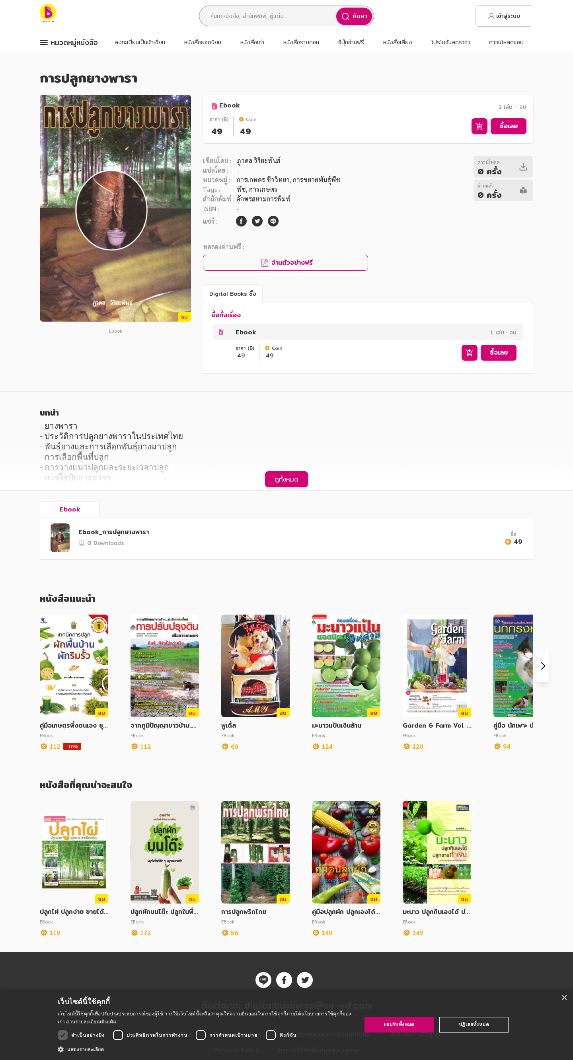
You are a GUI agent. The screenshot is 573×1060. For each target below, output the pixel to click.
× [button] (564, 998)
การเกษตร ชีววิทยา (263, 180)
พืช (241, 189)
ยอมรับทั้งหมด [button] (399, 1024)
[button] (205, 1049)
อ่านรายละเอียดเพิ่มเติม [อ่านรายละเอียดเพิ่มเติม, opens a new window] (91, 1021)
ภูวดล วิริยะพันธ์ (259, 160)
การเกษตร (263, 189)
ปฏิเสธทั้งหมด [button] (474, 1024)
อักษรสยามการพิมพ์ (263, 199)
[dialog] (286, 1025)
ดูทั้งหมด (286, 479)
